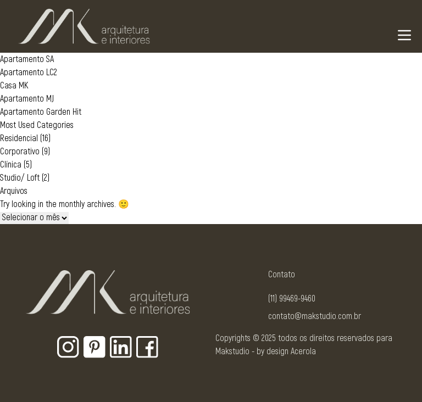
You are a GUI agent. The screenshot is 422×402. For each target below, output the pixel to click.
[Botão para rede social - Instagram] (68, 347)
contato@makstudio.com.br (314, 316)
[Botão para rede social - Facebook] (147, 347)
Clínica (10, 164)
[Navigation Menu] (404, 35)
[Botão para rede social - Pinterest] (95, 347)
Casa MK (14, 85)
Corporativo (20, 151)
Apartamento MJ (27, 98)
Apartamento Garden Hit (40, 112)
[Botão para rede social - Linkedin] (121, 347)
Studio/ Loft (20, 177)
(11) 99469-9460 (291, 298)
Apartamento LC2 (28, 72)
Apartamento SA (27, 59)
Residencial (19, 138)
